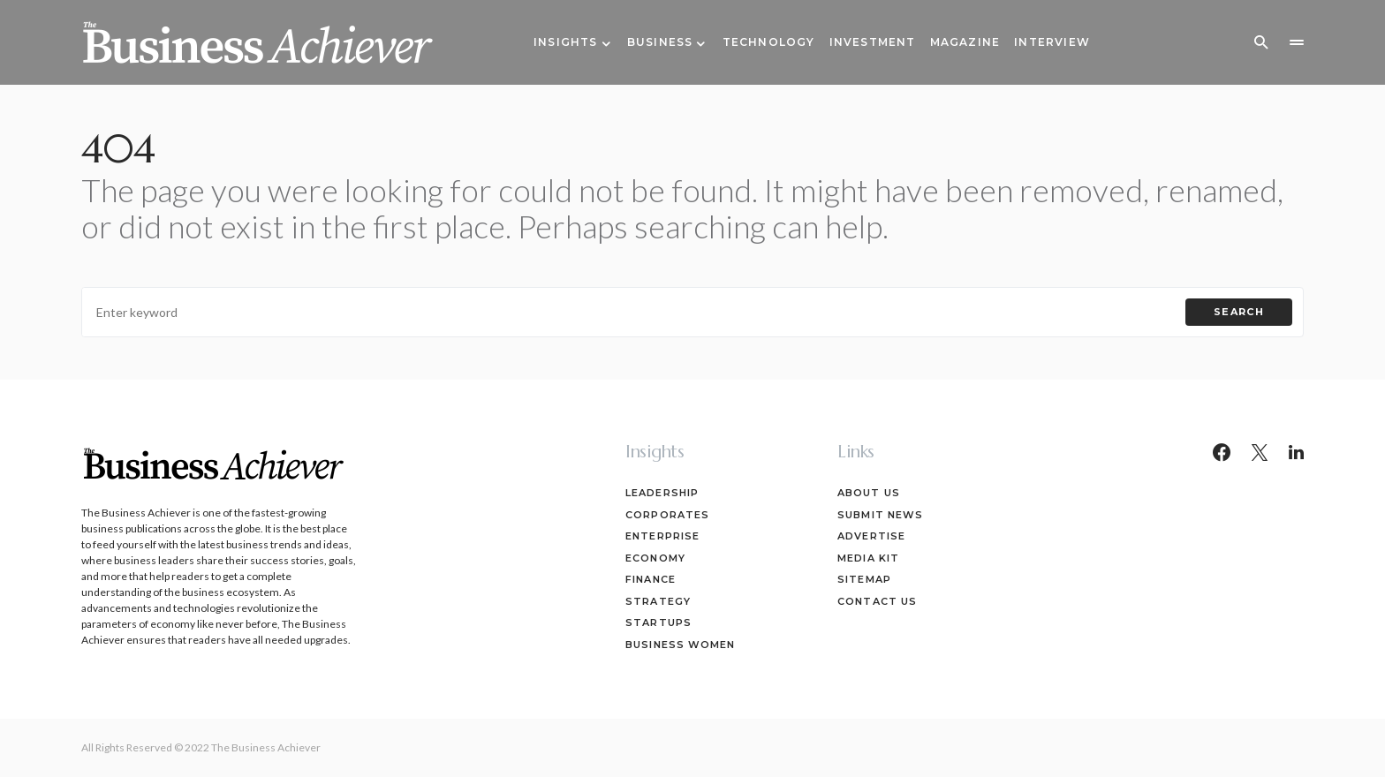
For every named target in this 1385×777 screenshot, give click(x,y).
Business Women (680, 644)
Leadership (662, 493)
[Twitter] (1259, 452)
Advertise (871, 536)
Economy (655, 558)
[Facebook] (1221, 452)
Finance (650, 579)
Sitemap (864, 579)
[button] (1261, 42)
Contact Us (877, 601)
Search (1239, 312)
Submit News (880, 515)
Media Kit (868, 558)
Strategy (658, 601)
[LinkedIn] (1296, 452)
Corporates (667, 515)
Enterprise (662, 536)
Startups (658, 622)
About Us (868, 493)
